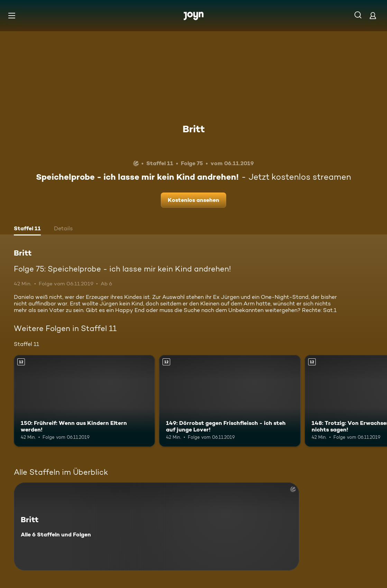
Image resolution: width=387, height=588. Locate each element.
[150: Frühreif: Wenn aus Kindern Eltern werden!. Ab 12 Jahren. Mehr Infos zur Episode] (84, 401)
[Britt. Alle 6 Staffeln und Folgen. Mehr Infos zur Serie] (156, 526)
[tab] (27, 229)
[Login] (373, 15)
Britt (194, 129)
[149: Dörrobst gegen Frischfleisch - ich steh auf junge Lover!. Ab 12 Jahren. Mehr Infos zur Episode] (229, 401)
